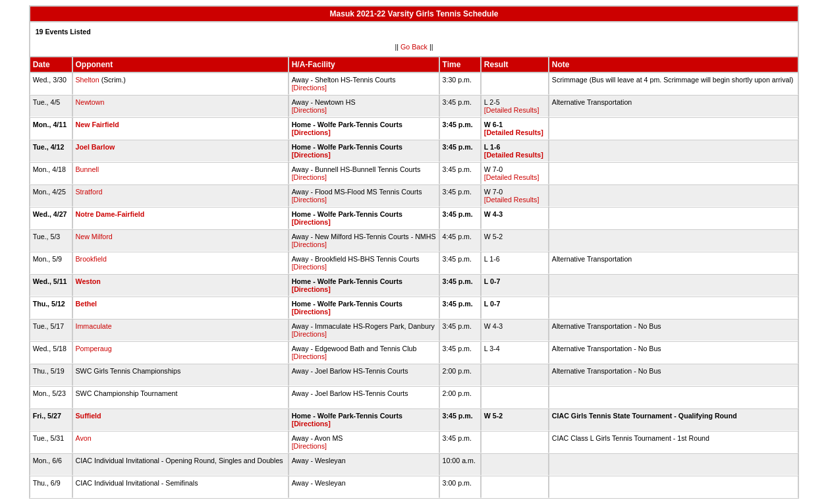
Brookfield (91, 259)
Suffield (88, 416)
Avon (84, 438)
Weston (88, 281)
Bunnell (87, 169)
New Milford (94, 236)
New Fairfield (97, 124)
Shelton (87, 80)
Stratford (89, 192)
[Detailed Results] (511, 110)
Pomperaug (94, 348)
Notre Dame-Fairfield (110, 214)
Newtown (90, 102)
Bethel (86, 304)
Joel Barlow (95, 147)
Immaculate (94, 326)
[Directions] (309, 88)
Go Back (414, 47)
